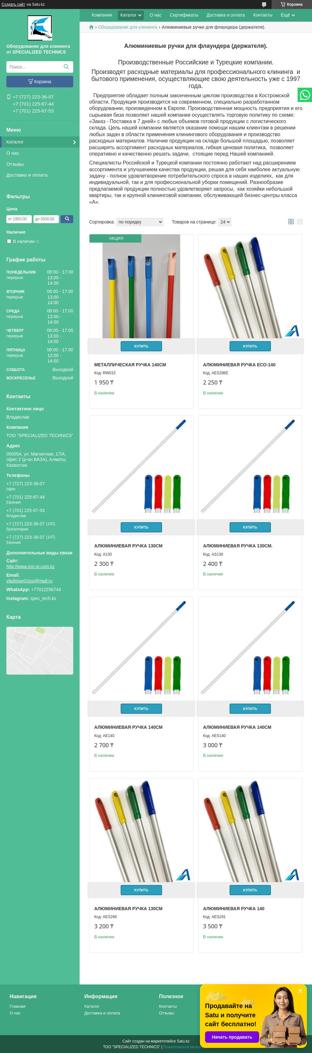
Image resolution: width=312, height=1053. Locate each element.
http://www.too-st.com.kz (30, 566)
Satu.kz (183, 1041)
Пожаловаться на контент (186, 1047)
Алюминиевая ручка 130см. (238, 545)
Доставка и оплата (26, 175)
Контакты (262, 15)
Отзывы (15, 164)
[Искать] (66, 67)
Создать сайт (13, 4)
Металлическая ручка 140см (130, 364)
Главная (17, 1006)
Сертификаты (184, 15)
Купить (141, 346)
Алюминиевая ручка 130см (128, 545)
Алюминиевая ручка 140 (234, 908)
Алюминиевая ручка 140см (128, 727)
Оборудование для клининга (127, 27)
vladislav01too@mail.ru (29, 580)
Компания (102, 15)
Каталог (15, 141)
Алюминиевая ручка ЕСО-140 (239, 364)
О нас (12, 153)
